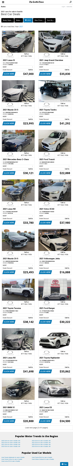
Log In (63, 6)
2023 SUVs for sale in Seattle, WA (10, 442)
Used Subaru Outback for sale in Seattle (43, 459)
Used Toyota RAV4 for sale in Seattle (42, 457)
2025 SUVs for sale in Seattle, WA (10, 440)
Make (18, 20)
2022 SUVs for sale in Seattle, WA (41, 442)
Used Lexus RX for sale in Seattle (10, 461)
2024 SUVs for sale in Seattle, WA (41, 440)
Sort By (50, 20)
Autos (3, 7)
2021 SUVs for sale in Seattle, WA (10, 444)
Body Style (7, 20)
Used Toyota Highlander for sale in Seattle (13, 457)
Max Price (39, 20)
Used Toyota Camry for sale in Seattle (11, 459)
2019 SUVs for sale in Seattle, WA (10, 446)
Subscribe (69, 6)
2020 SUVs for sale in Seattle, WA (41, 444)
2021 (28, 20)
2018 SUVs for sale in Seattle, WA (41, 446)
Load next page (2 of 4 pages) (36, 428)
